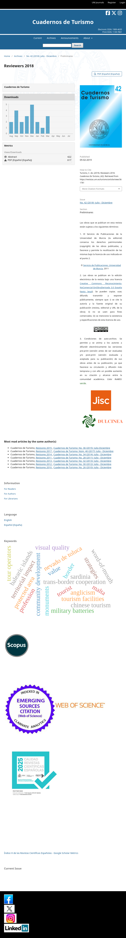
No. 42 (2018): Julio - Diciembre (41, 56)
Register (112, 2)
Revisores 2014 (44, 454)
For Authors (10, 493)
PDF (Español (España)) (108, 73)
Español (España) (13, 524)
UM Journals (98, 2)
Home (7, 56)
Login (122, 2)
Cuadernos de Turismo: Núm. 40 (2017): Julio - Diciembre (83, 451)
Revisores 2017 (44, 451)
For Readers (10, 488)
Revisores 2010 (44, 467)
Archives (51, 38)
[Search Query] (57, 45)
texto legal (86, 291)
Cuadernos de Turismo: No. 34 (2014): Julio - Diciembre (82, 454)
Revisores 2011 (44, 457)
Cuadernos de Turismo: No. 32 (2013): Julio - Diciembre (82, 460)
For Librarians (11, 498)
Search (77, 45)
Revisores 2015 (44, 447)
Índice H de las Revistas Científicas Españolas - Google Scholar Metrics (41, 853)
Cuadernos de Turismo (63, 22)
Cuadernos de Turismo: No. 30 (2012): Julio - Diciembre (82, 464)
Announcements (69, 38)
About (87, 38)
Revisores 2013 (44, 460)
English (8, 520)
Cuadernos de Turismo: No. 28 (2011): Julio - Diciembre (82, 457)
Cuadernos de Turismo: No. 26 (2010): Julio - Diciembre (82, 467)
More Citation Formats (93, 188)
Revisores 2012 (44, 464)
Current (38, 38)
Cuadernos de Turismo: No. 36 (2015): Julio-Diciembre (81, 447)
